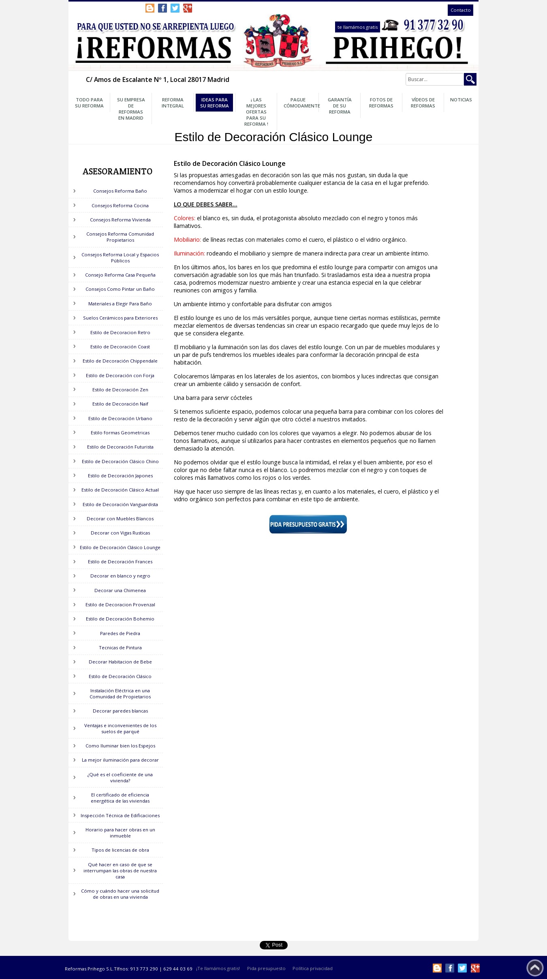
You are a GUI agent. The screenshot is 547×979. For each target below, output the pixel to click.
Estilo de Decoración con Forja (120, 375)
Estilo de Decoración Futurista (120, 447)
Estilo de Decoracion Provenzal (120, 604)
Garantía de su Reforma (340, 106)
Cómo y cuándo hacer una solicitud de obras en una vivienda (120, 894)
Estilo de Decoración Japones (120, 475)
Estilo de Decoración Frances (120, 561)
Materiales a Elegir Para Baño (120, 304)
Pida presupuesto (266, 969)
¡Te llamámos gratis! (218, 969)
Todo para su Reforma (89, 103)
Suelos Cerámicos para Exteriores (120, 318)
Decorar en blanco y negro (120, 576)
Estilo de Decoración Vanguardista (120, 504)
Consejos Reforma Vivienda (120, 220)
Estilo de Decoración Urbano (120, 418)
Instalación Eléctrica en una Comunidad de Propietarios (120, 693)
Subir (535, 968)
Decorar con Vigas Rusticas (120, 533)
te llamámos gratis (358, 27)
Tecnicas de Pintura (120, 647)
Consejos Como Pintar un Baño (120, 289)
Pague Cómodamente (300, 103)
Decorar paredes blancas (120, 711)
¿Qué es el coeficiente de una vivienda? (120, 777)
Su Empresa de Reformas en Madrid (131, 109)
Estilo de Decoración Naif (120, 404)
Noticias (461, 100)
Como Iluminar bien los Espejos (120, 746)
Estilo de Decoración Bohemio (120, 619)
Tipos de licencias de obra (120, 850)
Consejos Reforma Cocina (120, 205)
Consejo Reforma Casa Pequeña (120, 275)
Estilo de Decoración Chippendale (120, 361)
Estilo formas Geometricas (120, 432)
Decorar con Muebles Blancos (120, 518)
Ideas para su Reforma (214, 103)
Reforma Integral (173, 103)
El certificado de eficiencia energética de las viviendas (120, 798)
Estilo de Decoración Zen (120, 389)
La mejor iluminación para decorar (120, 760)
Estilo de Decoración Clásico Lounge (120, 547)
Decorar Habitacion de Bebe (120, 662)
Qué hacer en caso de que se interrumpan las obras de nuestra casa (120, 870)
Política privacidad (313, 969)
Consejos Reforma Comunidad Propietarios (120, 237)
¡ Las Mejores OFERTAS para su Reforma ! (256, 112)
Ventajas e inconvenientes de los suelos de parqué (120, 728)
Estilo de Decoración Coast (120, 347)
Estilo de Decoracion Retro (120, 332)
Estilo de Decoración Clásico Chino (120, 461)
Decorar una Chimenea (120, 590)
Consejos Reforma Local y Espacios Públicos (120, 257)
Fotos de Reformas (381, 103)
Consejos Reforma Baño (120, 191)
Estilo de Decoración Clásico (120, 676)
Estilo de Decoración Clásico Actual (120, 490)
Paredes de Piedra (120, 633)
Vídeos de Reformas (423, 103)
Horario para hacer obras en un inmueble (120, 833)
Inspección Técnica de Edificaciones (120, 815)
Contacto (461, 10)
